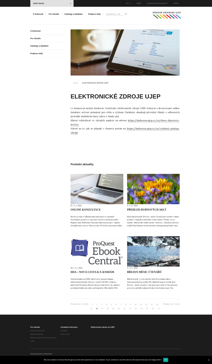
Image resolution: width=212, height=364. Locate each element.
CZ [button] (128, 3)
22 (130, 308)
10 (136, 304)
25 (147, 308)
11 (141, 304)
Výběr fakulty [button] (52, 3)
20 (119, 308)
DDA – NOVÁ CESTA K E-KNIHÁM (92, 271)
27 (159, 308)
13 (152, 304)
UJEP (138, 3)
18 (108, 308)
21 (124, 308)
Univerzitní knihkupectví (157, 3)
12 (146, 304)
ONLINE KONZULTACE (86, 209)
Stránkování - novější (79, 304)
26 (153, 308)
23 (136, 308)
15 (91, 308)
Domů (75, 83)
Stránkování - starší (171, 304)
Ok (166, 360)
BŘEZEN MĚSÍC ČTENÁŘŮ (144, 271)
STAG (176, 3)
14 (157, 304)
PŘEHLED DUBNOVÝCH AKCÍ (146, 209)
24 (141, 308)
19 (113, 308)
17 (102, 308)
